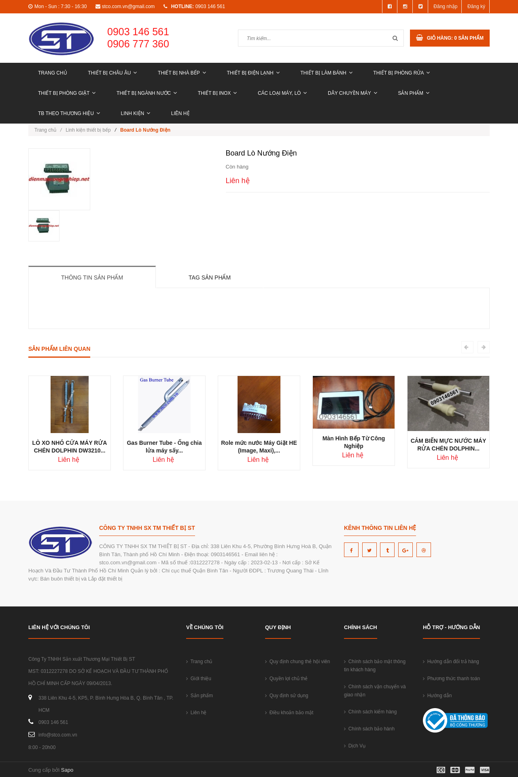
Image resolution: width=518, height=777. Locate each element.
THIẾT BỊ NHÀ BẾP (182, 73)
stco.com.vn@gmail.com (128, 6)
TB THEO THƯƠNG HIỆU (69, 113)
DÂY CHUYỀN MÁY (352, 93)
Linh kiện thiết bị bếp (88, 130)
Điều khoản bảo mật (289, 712)
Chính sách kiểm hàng (370, 712)
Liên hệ (180, 113)
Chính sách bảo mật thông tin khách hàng (374, 665)
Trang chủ (52, 73)
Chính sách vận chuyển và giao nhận (375, 691)
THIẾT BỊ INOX (217, 93)
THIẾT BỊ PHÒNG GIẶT (67, 93)
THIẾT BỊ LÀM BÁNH (326, 73)
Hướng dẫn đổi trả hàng (451, 661)
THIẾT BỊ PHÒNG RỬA (401, 73)
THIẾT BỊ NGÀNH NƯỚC (147, 93)
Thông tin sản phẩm (92, 277)
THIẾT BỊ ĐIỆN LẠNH (253, 73)
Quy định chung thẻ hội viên (297, 661)
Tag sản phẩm (210, 277)
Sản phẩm (413, 93)
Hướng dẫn (437, 695)
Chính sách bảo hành (369, 729)
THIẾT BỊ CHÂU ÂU (112, 73)
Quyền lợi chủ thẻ (286, 678)
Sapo (67, 770)
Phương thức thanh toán (451, 678)
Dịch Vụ (354, 746)
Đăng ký (476, 6)
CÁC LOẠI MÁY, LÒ (282, 93)
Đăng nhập (445, 6)
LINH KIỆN (136, 113)
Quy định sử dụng (286, 695)
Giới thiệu (198, 678)
